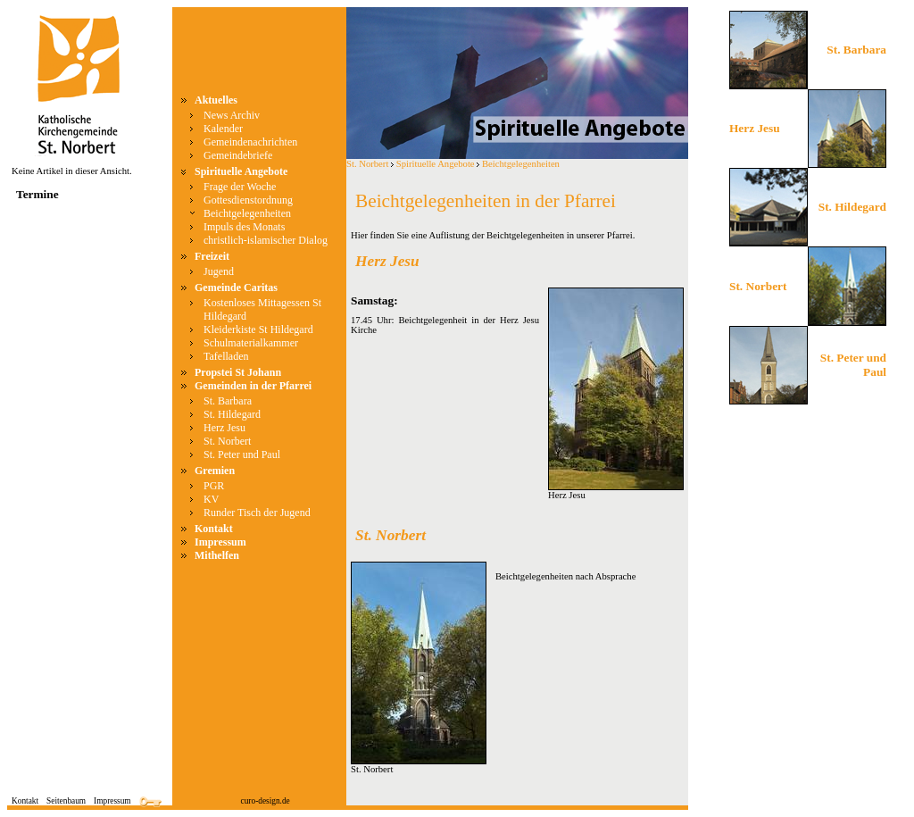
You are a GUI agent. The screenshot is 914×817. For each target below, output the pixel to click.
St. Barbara (228, 401)
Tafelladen (226, 356)
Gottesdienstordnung (248, 200)
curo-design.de (265, 800)
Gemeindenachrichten (250, 142)
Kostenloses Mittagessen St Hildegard (262, 309)
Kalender (223, 128)
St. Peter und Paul (242, 454)
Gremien (215, 470)
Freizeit (212, 256)
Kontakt (214, 528)
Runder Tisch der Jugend (257, 512)
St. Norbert (227, 441)
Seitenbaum (66, 800)
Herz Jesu (224, 427)
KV (211, 499)
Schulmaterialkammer (251, 343)
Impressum (220, 542)
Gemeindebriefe (238, 155)
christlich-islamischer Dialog (266, 240)
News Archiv (232, 115)
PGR (214, 485)
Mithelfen (217, 555)
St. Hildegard (232, 414)
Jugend (219, 271)
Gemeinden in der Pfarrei (253, 385)
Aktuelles (216, 100)
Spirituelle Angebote (241, 171)
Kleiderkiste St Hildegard (258, 329)
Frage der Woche (240, 186)
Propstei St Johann (238, 372)
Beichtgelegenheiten (247, 213)
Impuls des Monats (244, 227)
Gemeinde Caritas (236, 287)
